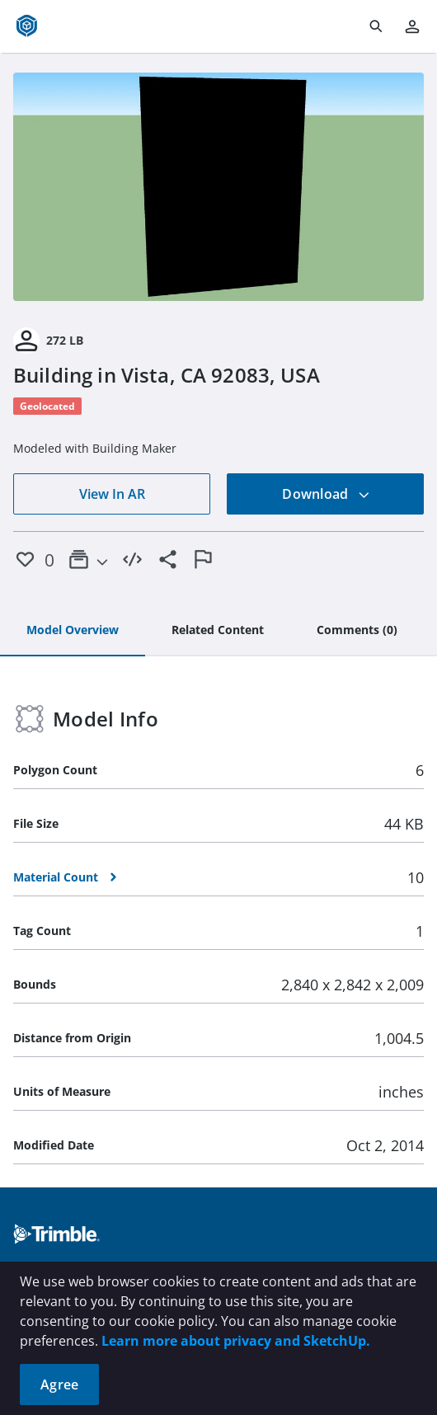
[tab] (72, 630)
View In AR (112, 494)
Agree (59, 1384)
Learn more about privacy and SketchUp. (235, 1341)
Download (325, 494)
